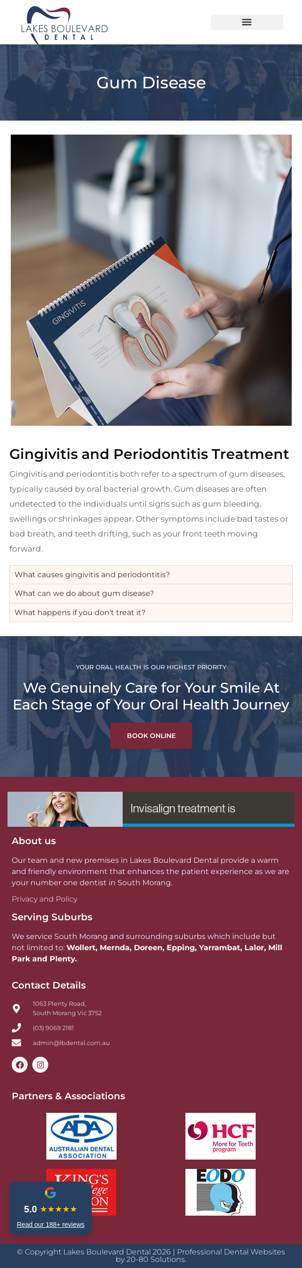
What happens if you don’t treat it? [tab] (80, 612)
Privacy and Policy (44, 899)
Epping (181, 947)
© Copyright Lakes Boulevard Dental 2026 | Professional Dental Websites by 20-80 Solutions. (151, 1255)
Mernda (115, 947)
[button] (247, 22)
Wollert (81, 947)
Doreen (148, 947)
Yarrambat (219, 947)
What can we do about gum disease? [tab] (84, 593)
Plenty (62, 958)
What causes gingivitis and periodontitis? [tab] (92, 574)
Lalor (254, 947)
